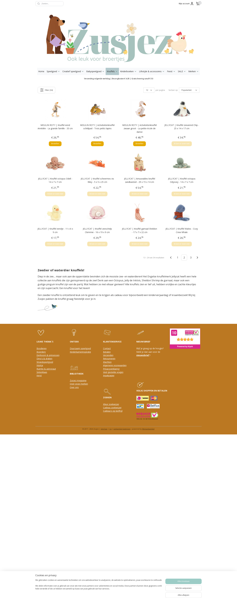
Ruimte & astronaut (46, 368)
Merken (193, 71)
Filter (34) (46, 90)
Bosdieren (42, 348)
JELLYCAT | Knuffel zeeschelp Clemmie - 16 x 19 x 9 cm (97, 230)
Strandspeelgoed (45, 362)
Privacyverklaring (111, 368)
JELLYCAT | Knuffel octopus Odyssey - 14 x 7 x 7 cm (181, 180)
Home (41, 71)
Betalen (107, 351)
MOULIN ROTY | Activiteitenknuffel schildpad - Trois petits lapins (97, 127)
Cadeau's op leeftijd (112, 410)
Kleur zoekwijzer (111, 404)
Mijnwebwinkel (148, 429)
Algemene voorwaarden (115, 365)
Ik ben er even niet (182, 143)
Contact (107, 348)
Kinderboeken (128, 71)
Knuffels (112, 71)
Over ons (74, 387)
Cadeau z (107, 407)
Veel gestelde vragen (113, 372)
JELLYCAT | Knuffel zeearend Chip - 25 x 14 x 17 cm (181, 127)
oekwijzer (117, 407)
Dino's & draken (44, 358)
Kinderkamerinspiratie (80, 351)
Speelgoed (53, 71)
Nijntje (40, 365)
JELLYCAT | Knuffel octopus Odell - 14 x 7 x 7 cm (55, 180)
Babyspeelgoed (95, 71)
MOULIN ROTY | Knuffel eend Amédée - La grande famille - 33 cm (55, 127)
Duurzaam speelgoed (80, 348)
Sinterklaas (42, 372)
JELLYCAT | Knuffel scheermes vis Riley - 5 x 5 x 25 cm (97, 180)
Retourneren (109, 358)
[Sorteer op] (189, 90)
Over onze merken (79, 383)
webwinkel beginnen (122, 429)
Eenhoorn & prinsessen (48, 355)
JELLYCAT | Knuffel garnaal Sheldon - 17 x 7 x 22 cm (139, 230)
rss (110, 429)
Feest (171, 71)
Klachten (107, 362)
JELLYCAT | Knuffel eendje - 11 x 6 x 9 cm (55, 230)
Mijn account (186, 3)
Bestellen (55, 143)
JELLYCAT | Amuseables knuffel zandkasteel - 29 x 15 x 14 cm (139, 180)
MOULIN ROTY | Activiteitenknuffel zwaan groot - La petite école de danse (139, 128)
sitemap (104, 429)
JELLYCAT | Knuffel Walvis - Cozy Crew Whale (182, 230)
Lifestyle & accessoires (152, 71)
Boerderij (41, 351)
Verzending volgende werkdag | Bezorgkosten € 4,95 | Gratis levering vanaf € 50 (118, 78)
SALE (182, 71)
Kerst (39, 375)
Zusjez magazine (78, 380)
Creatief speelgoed (73, 71)
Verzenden (108, 355)
